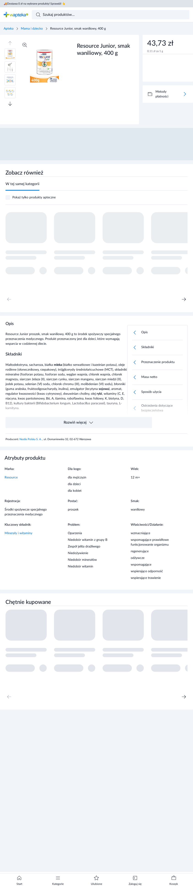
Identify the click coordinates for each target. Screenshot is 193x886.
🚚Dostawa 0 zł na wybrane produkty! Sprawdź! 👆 (34, 3)
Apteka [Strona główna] (9, 28)
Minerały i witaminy (18, 533)
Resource (11, 477)
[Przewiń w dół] (10, 103)
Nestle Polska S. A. (30, 439)
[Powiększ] (24, 45)
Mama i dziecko (32, 28)
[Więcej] (184, 94)
